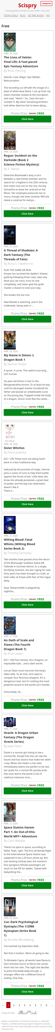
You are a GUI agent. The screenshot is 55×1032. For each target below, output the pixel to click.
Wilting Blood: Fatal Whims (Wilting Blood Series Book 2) (19, 544)
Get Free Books (36, 15)
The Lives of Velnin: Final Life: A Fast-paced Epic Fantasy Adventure (21, 61)
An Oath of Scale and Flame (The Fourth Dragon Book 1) (19, 644)
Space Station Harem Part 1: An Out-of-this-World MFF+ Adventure (20, 831)
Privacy (34, 1013)
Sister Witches (14, 448)
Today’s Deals (11, 15)
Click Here (27, 119)
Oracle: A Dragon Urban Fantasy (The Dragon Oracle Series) (21, 737)
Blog (23, 15)
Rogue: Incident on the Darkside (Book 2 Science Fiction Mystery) (21, 160)
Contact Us (22, 1013)
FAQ (48, 15)
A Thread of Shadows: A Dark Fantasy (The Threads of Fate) (21, 254)
